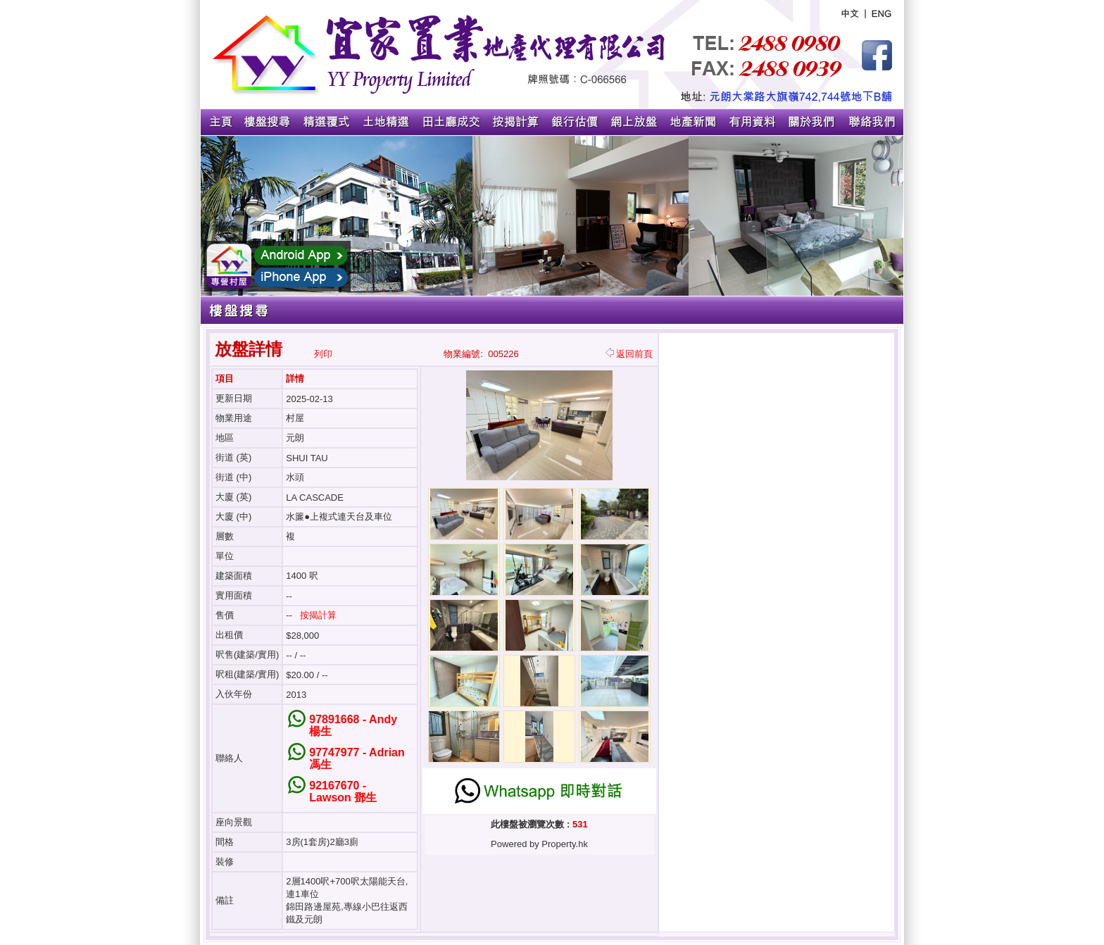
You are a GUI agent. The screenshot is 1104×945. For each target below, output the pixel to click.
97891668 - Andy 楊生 (353, 725)
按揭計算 (318, 615)
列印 (323, 354)
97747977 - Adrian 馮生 (356, 758)
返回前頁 (629, 354)
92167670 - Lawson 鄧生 (343, 791)
